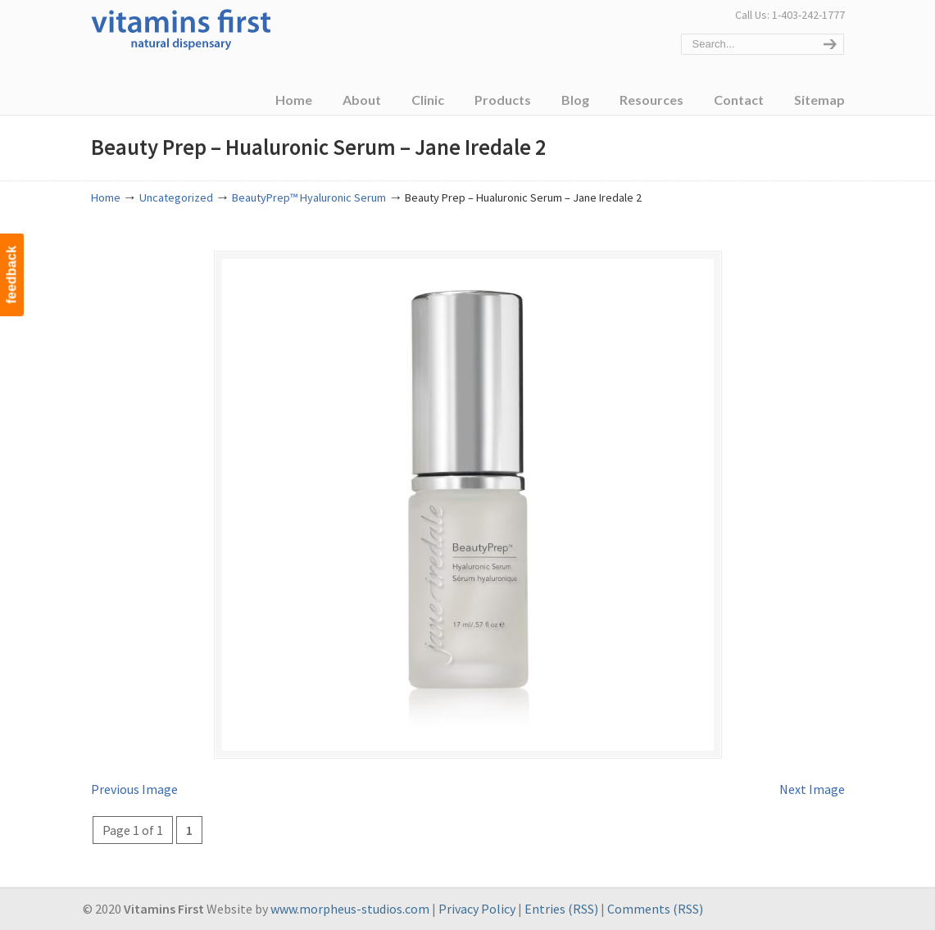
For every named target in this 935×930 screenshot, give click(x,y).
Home (105, 197)
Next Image (812, 789)
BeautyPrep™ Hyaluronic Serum (309, 197)
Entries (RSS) (561, 909)
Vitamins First (181, 28)
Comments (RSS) (655, 909)
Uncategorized (176, 197)
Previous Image (134, 789)
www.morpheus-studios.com (349, 909)
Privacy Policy (476, 909)
